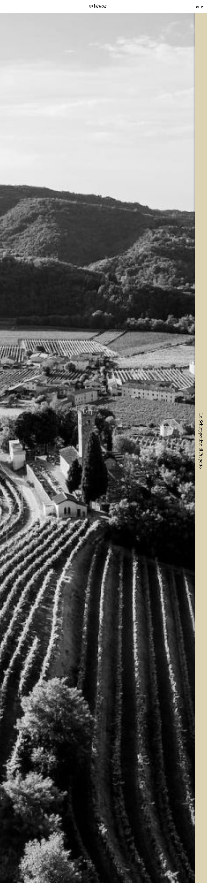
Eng (199, 6)
